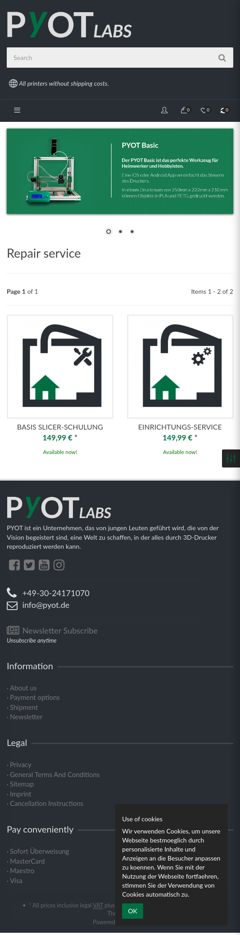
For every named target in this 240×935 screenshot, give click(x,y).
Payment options (35, 697)
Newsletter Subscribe (52, 630)
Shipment (24, 707)
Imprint (21, 794)
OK (132, 911)
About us (23, 688)
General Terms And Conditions (55, 774)
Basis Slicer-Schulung (60, 426)
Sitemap (22, 784)
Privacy (21, 764)
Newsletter (26, 717)
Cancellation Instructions (46, 803)
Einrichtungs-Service (180, 426)
